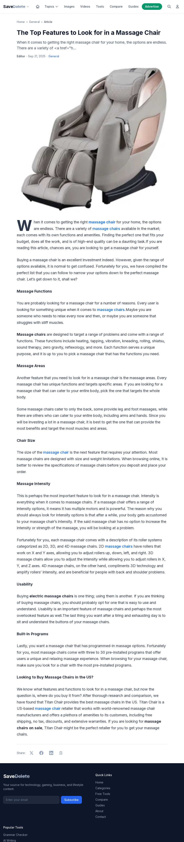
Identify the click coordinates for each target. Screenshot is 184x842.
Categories (102, 788)
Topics (51, 6)
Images (69, 6)
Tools (100, 6)
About (99, 811)
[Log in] (177, 6)
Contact (100, 816)
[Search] (169, 6)
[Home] (37, 6)
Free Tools (102, 794)
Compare (116, 6)
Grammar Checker (15, 834)
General (34, 22)
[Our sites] (28, 6)
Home (21, 22)
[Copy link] (61, 753)
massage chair (56, 452)
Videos (85, 6)
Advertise (152, 6)
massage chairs (106, 228)
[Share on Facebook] (41, 753)
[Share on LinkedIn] (51, 753)
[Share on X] (31, 753)
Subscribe (71, 799)
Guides (133, 6)
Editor (21, 56)
